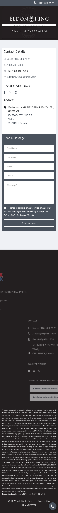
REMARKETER (29, 505)
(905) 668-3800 (15, 64)
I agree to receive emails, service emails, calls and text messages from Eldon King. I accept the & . (27, 211)
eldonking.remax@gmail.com (21, 76)
